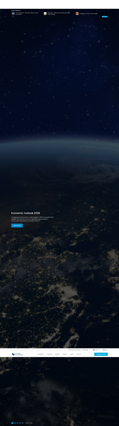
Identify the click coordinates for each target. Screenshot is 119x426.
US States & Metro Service (109, 415)
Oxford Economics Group (74, 1)
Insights (65, 6)
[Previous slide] (27, 330)
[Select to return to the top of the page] (17, 6)
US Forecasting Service (108, 411)
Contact (78, 6)
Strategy (86, 356)
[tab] (12, 330)
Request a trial (101, 6)
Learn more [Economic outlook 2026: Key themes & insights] (17, 133)
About (71, 6)
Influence (86, 397)
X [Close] (117, 395)
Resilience (52, 397)
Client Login (85, 1)
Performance (22, 397)
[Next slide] (31, 330)
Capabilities (40, 6)
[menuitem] (96, 1)
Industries (49, 6)
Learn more (18, 385)
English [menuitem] (96, 1)
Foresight (53, 356)
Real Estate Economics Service (110, 419)
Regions (57, 6)
